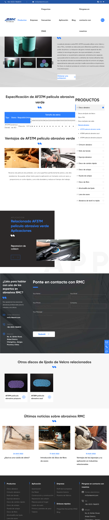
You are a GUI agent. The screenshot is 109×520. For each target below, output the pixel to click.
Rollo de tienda (84, 151)
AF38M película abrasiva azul (89, 133)
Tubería (34, 512)
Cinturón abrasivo (85, 145)
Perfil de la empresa (64, 489)
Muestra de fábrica (64, 495)
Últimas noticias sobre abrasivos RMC (54, 416)
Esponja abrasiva (85, 157)
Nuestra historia (63, 492)
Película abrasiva (83, 125)
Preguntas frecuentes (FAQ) (46, 20)
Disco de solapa (85, 170)
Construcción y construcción (42, 495)
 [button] (52, 63)
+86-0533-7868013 (14, 2)
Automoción (36, 489)
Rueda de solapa (85, 176)
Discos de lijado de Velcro (86, 113)
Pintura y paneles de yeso (41, 508)
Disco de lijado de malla (86, 121)
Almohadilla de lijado (87, 188)
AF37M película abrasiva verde (90, 129)
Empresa (34, 20)
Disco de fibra (84, 182)
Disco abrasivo (84, 108)
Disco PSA (81, 117)
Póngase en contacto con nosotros (85, 20)
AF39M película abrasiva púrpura (91, 138)
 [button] (13, 254)
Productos (22, 20)
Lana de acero (84, 194)
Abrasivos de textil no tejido (89, 201)
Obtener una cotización (66, 77)
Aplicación (63, 20)
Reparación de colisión (40, 499)
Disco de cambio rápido (88, 163)
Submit (44, 334)
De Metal (35, 492)
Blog (74, 20)
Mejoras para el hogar (40, 502)
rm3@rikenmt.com (41, 2)
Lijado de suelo (37, 505)
